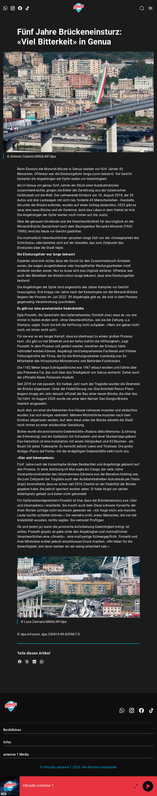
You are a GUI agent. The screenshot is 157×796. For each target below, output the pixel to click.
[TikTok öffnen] (27, 8)
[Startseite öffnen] (78, 8)
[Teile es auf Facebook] (19, 661)
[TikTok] (151, 710)
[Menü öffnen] (150, 8)
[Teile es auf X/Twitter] (27, 661)
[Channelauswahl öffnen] (142, 8)
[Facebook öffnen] (20, 8)
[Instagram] (131, 710)
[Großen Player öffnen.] (135, 786)
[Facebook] (141, 710)
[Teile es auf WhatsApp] (41, 661)
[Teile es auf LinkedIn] (34, 661)
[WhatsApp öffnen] (5, 8)
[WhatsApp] (121, 710)
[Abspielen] (148, 786)
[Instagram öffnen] (13, 8)
